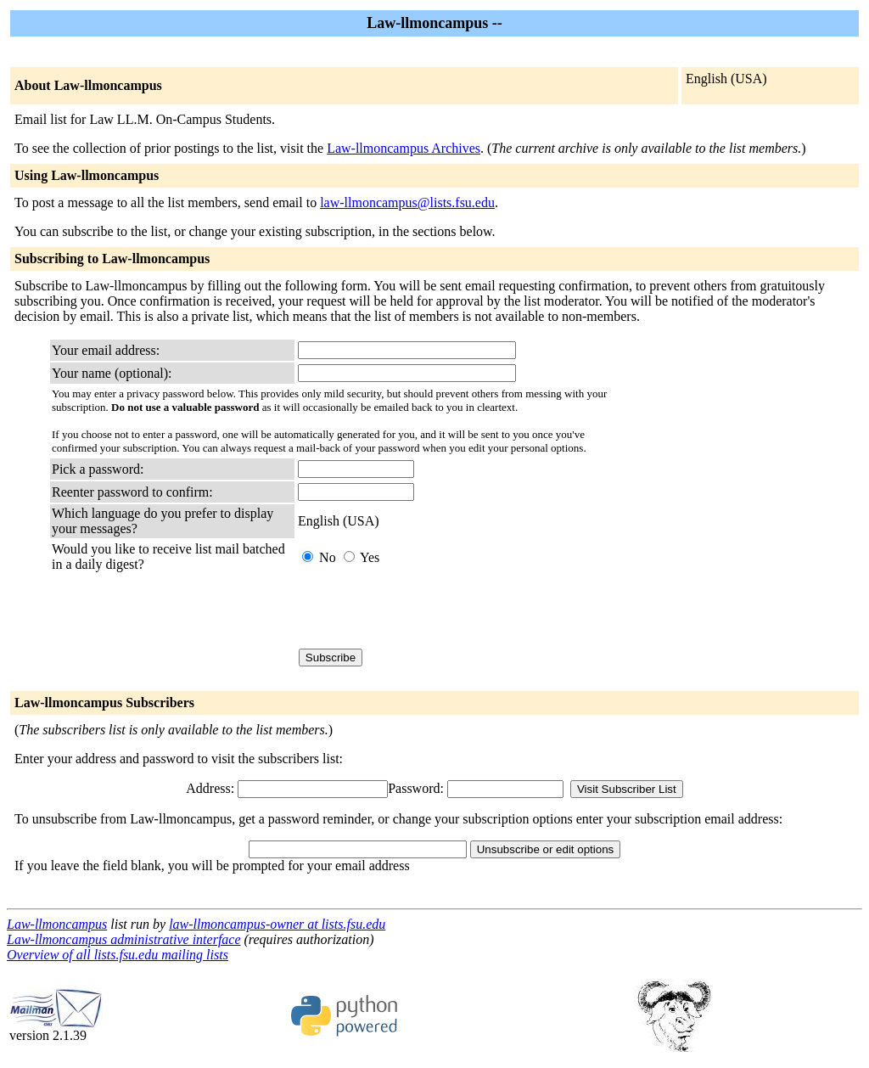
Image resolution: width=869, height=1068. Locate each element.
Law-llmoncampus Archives (403, 148)
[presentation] (427, 610)
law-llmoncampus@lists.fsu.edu (407, 202)
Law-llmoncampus (57, 924)
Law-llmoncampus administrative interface (124, 939)
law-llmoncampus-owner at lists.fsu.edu (277, 924)
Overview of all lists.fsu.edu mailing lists (117, 954)
